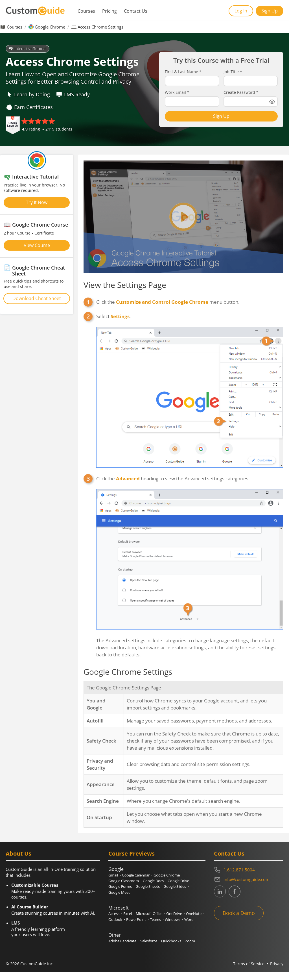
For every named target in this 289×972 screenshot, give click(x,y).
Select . (189, 390)
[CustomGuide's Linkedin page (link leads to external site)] (220, 891)
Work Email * (177, 92)
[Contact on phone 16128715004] (248, 869)
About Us (18, 853)
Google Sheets (148, 886)
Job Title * (233, 72)
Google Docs (153, 880)
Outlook (115, 919)
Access (113, 913)
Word (189, 919)
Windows (172, 919)
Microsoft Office (149, 913)
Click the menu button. (167, 302)
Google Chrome (50, 27)
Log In (241, 11)
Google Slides (175, 886)
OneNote (194, 913)
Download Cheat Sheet (36, 298)
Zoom (190, 940)
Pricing (109, 11)
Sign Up (269, 11)
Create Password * (241, 92)
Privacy (276, 963)
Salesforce (148, 940)
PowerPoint (136, 919)
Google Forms (120, 886)
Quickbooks (171, 940)
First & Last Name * (183, 72)
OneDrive (174, 913)
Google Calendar (136, 875)
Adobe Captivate (122, 940)
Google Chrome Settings (128, 671)
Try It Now (36, 202)
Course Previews (131, 853)
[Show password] (272, 102)
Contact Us (135, 11)
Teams (155, 919)
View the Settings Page (125, 284)
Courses (86, 11)
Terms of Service (248, 963)
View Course (37, 245)
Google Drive (178, 880)
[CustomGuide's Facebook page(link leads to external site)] (234, 891)
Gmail (113, 875)
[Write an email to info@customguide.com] (248, 879)
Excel (127, 913)
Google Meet (119, 892)
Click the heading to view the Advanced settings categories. (189, 552)
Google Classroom (123, 880)
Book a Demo (239, 913)
